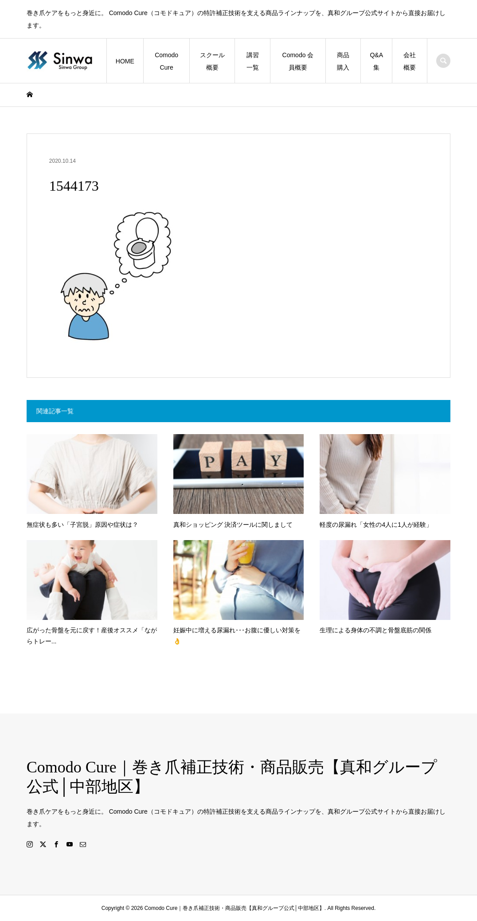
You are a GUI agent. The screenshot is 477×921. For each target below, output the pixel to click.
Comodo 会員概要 (298, 61)
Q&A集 (376, 61)
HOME (125, 61)
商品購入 (343, 61)
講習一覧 (252, 61)
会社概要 (409, 61)
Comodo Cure (166, 61)
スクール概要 (212, 61)
